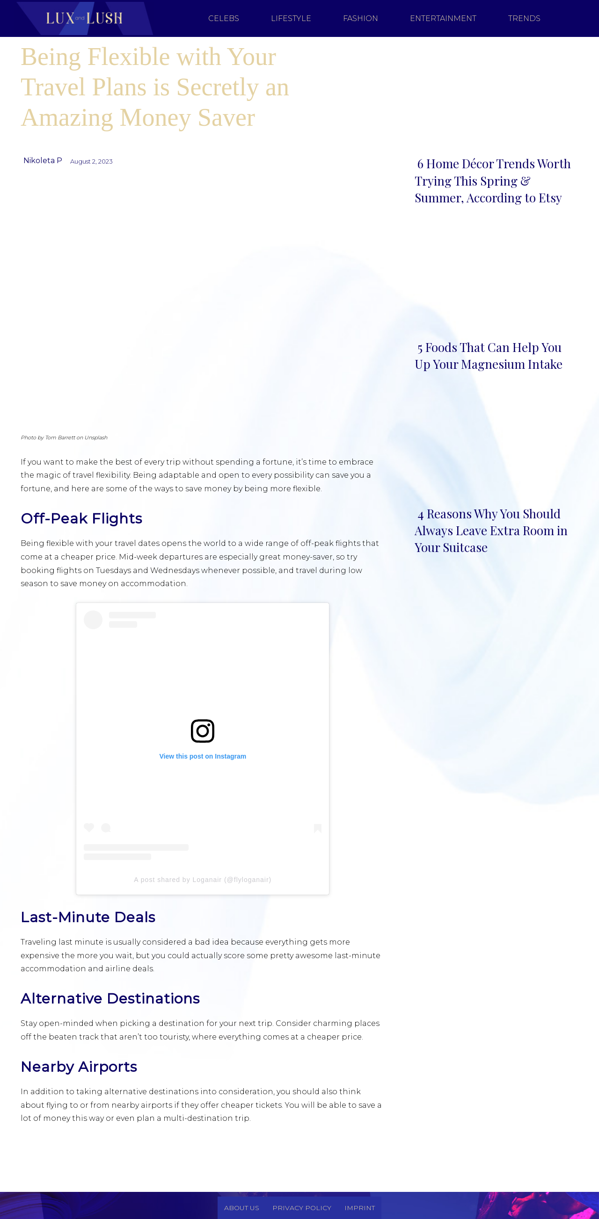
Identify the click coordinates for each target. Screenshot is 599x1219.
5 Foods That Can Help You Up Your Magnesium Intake (488, 355)
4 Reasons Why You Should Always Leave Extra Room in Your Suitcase (491, 530)
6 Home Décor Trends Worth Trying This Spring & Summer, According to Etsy (493, 180)
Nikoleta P (42, 160)
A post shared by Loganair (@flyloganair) (202, 879)
